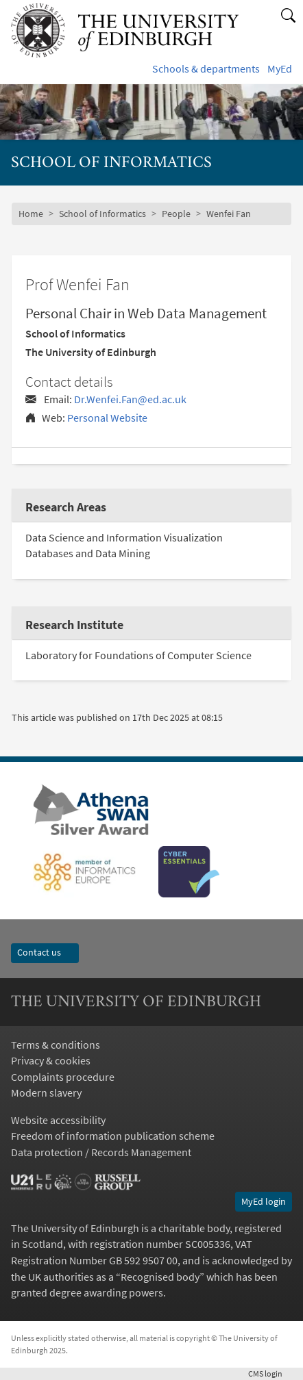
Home (31, 213)
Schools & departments (206, 68)
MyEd (279, 68)
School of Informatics (102, 213)
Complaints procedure (62, 1077)
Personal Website (107, 417)
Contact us (45, 952)
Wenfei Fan (228, 213)
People (176, 213)
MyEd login (263, 1201)
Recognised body (160, 1276)
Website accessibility (58, 1120)
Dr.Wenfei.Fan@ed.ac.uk (130, 399)
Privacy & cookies (50, 1060)
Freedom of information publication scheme (113, 1135)
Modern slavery (46, 1092)
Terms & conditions (55, 1044)
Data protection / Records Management (101, 1152)
